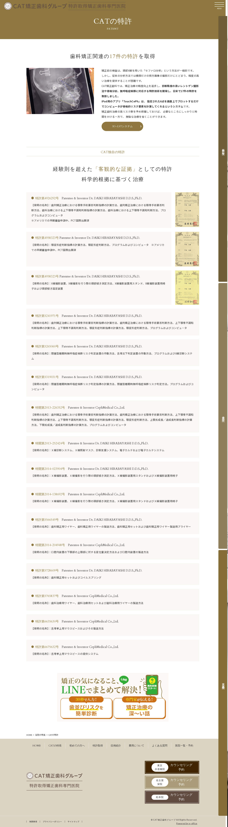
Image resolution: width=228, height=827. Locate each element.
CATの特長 (55, 745)
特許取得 (98, 745)
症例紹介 (116, 745)
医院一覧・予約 (184, 745)
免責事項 (33, 821)
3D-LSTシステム (122, 126)
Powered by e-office (186, 823)
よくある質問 (159, 745)
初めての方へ (77, 745)
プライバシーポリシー (52, 821)
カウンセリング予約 (172, 767)
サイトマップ (73, 821)
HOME (36, 745)
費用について (136, 745)
